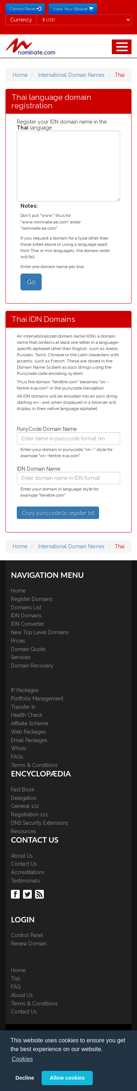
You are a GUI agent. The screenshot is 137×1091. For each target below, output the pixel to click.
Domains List (26, 607)
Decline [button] (24, 1078)
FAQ (16, 987)
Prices (18, 641)
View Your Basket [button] (73, 8)
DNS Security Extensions (39, 823)
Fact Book (22, 790)
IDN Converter (27, 624)
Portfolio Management (37, 698)
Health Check (26, 715)
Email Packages (29, 740)
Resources (23, 831)
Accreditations (28, 872)
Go (31, 282)
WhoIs (18, 748)
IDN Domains (26, 615)
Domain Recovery (32, 666)
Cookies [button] (22, 1059)
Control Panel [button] (25, 8)
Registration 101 (29, 814)
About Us (22, 856)
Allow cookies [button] (67, 1078)
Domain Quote (28, 649)
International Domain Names (71, 75)
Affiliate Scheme (29, 723)
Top (15, 978)
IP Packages (25, 690)
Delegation (24, 798)
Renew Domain (29, 944)
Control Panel (27, 935)
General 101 (25, 806)
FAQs (17, 757)
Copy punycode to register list (58, 513)
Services (21, 657)
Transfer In (23, 707)
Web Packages (28, 732)
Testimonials (25, 881)
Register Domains (32, 599)
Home (20, 75)
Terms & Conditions (34, 765)
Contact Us (24, 864)
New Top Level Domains (40, 632)
